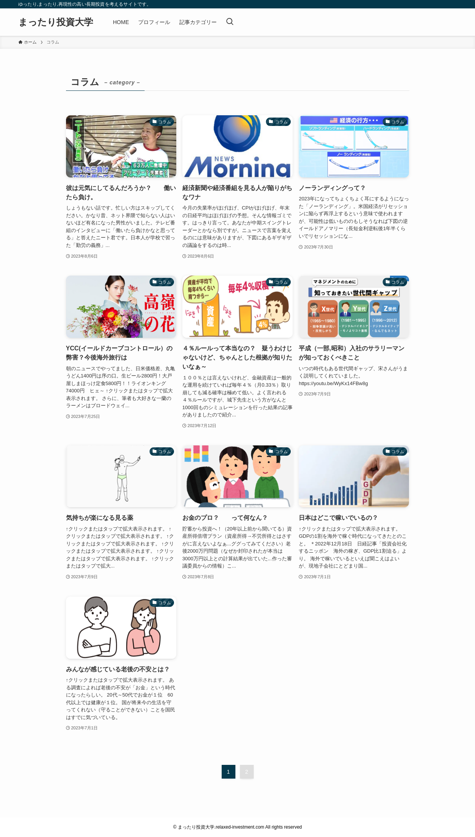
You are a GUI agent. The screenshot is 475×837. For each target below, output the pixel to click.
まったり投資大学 (55, 22)
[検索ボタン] (229, 22)
